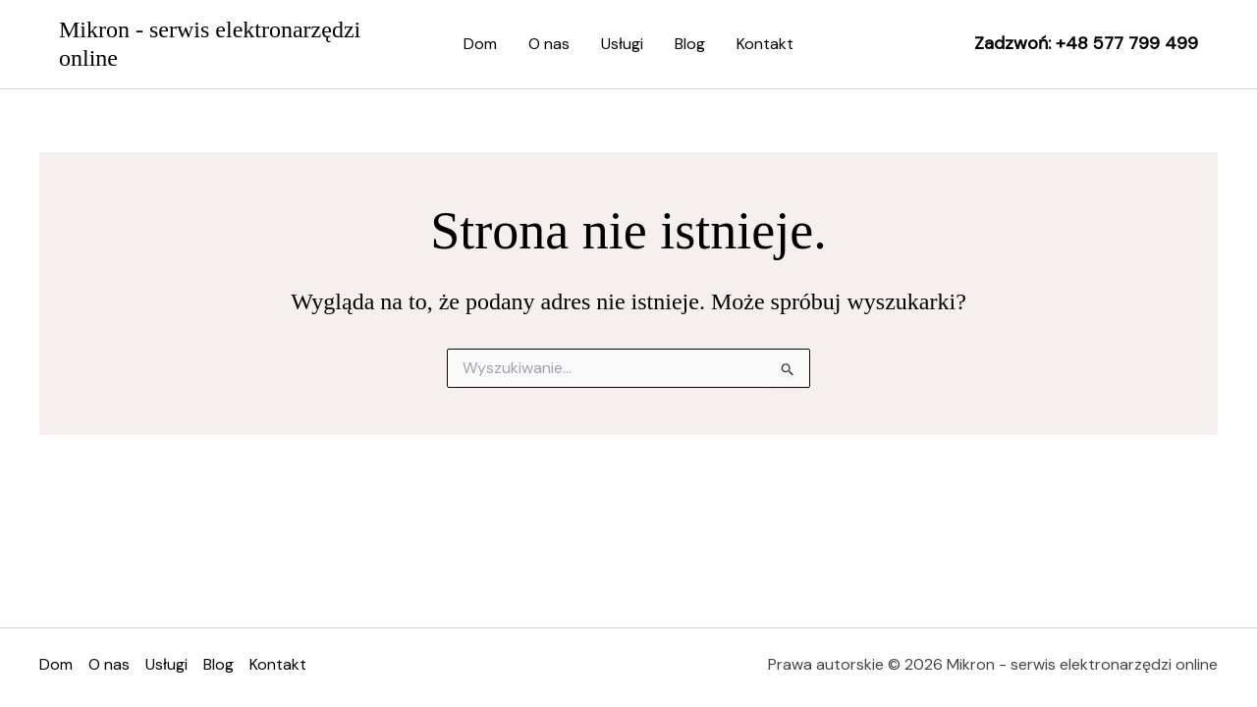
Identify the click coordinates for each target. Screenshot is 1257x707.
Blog (690, 43)
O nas (549, 43)
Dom (480, 43)
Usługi (622, 43)
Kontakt (765, 43)
